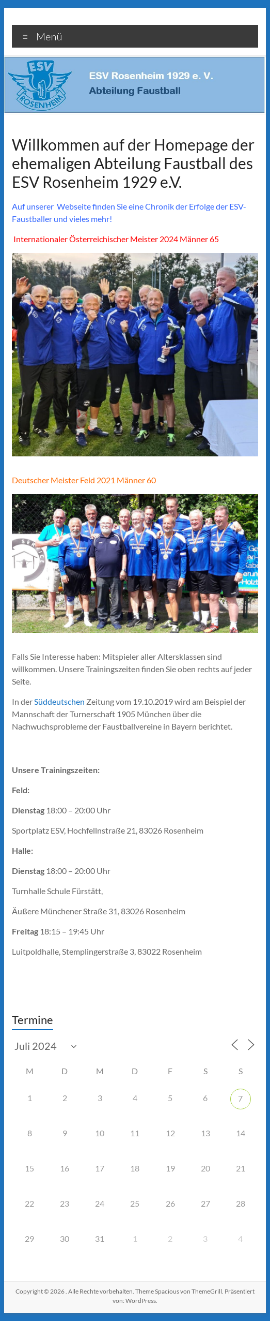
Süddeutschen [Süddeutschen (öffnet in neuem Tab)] (60, 701)
